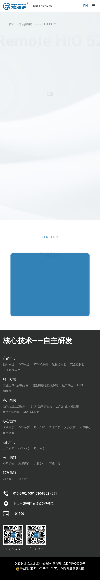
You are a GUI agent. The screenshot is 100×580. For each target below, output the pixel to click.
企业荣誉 (24, 427)
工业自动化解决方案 (15, 385)
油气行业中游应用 (41, 406)
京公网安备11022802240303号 (37, 568)
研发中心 (85, 427)
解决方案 (9, 379)
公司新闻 (8, 448)
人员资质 (70, 427)
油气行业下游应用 (67, 406)
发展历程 (24, 463)
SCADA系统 (40, 364)
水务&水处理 (11, 412)
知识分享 (39, 448)
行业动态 (24, 448)
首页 (12, 24)
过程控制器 (26, 24)
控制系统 (8, 364)
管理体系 (54, 427)
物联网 (7, 391)
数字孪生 (67, 385)
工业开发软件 (11, 370)
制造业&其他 (31, 412)
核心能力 (9, 421)
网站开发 (66, 568)
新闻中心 (9, 442)
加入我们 (8, 479)
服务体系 (8, 433)
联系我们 (9, 473)
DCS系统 (23, 364)
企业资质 (8, 427)
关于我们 (9, 457)
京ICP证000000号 (74, 563)
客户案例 (9, 400)
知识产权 (39, 427)
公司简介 (8, 463)
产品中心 (9, 358)
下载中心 (54, 463)
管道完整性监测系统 (45, 385)
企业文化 (39, 463)
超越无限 (78, 568)
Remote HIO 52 (46, 24)
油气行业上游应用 (14, 406)
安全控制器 (77, 364)
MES (80, 385)
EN (85, 6)
